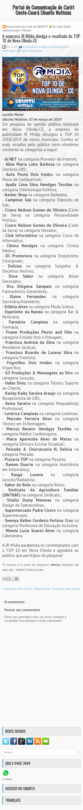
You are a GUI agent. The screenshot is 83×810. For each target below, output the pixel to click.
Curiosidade (30, 46)
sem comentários (32, 50)
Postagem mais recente (18, 588)
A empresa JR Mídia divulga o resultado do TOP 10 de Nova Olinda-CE (41, 38)
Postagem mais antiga (65, 588)
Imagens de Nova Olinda (54, 46)
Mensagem (9, 50)
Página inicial (42, 588)
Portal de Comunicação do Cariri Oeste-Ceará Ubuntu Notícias (43, 9)
